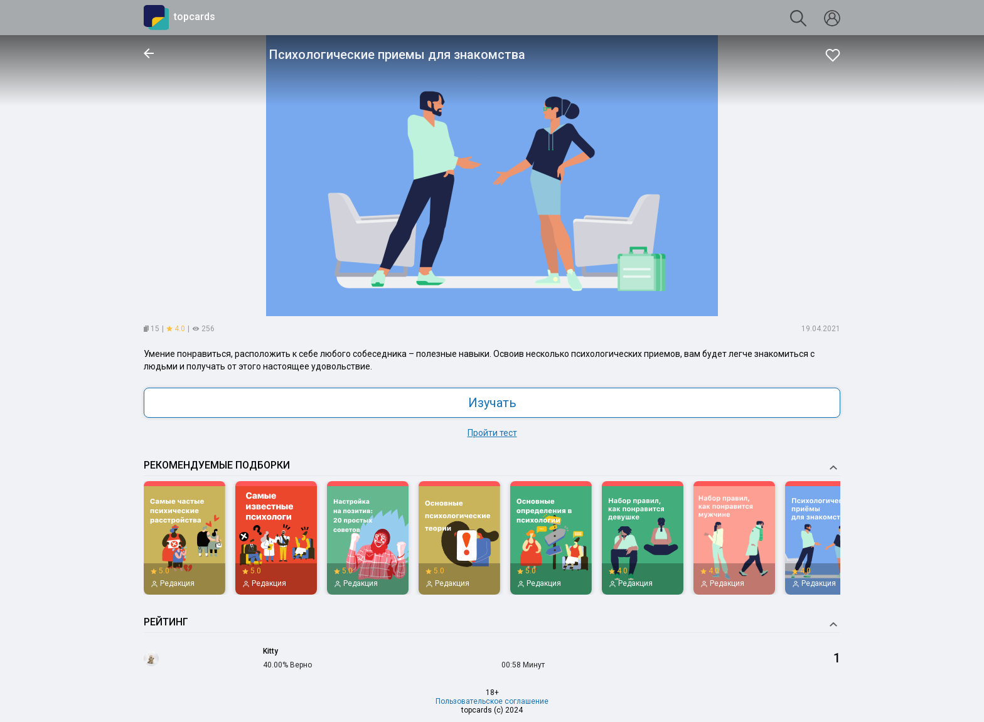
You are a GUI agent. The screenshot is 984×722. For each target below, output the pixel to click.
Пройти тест (492, 433)
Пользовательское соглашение (492, 701)
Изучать (492, 402)
